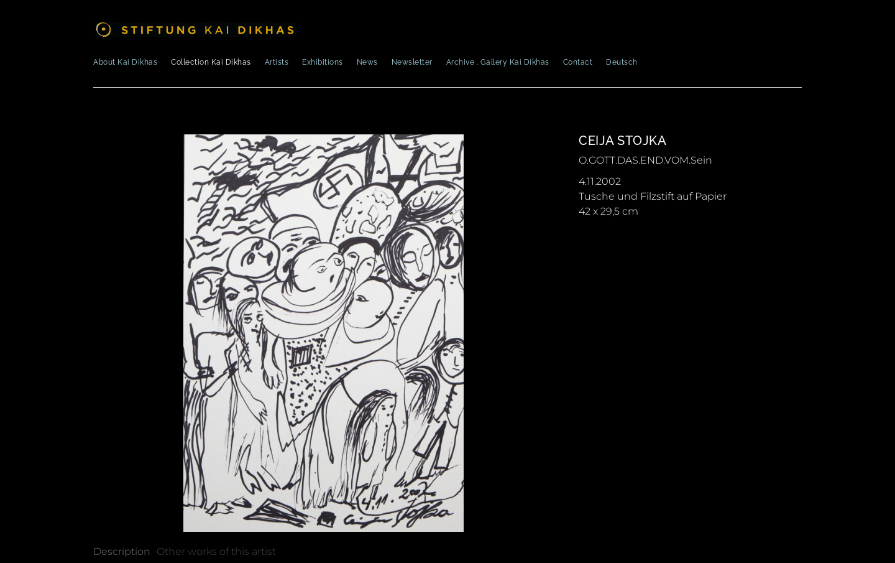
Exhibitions (322, 62)
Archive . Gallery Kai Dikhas (497, 62)
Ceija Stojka (622, 140)
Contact (578, 62)
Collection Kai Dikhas (211, 62)
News (367, 62)
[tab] (121, 551)
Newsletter (412, 62)
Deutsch (622, 62)
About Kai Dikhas (125, 62)
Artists (277, 62)
